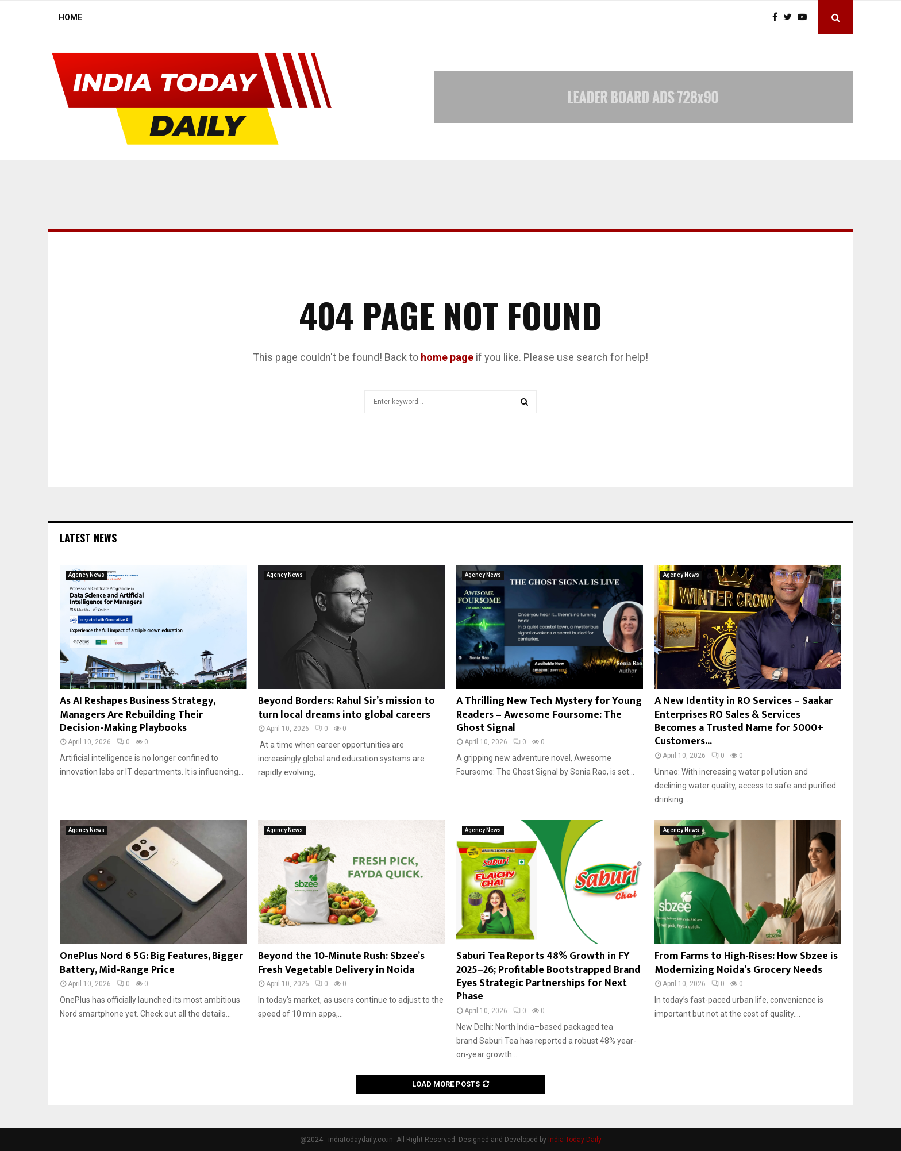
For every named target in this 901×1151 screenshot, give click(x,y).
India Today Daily (575, 1139)
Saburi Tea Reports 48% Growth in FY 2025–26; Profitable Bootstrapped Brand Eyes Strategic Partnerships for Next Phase (548, 976)
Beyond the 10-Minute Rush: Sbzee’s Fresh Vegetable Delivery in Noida (341, 963)
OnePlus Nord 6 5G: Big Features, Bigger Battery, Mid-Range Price (151, 963)
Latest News (88, 537)
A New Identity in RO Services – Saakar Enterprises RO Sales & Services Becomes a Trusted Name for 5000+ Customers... (743, 721)
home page (447, 357)
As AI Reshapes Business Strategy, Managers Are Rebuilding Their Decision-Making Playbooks (137, 714)
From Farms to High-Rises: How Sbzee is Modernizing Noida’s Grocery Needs (746, 963)
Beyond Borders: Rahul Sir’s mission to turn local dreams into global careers (346, 707)
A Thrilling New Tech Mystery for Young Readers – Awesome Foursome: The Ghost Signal (549, 714)
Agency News (86, 575)
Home (70, 17)
